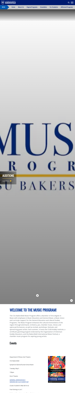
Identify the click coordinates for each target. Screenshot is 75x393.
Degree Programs (32, 7)
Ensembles (43, 7)
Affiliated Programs (67, 7)
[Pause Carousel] (71, 301)
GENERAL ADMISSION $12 (17, 380)
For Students (54, 7)
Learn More (6, 181)
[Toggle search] (68, 2)
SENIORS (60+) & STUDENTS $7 (19, 382)
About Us (21, 7)
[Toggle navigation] (72, 2)
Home (13, 7)
